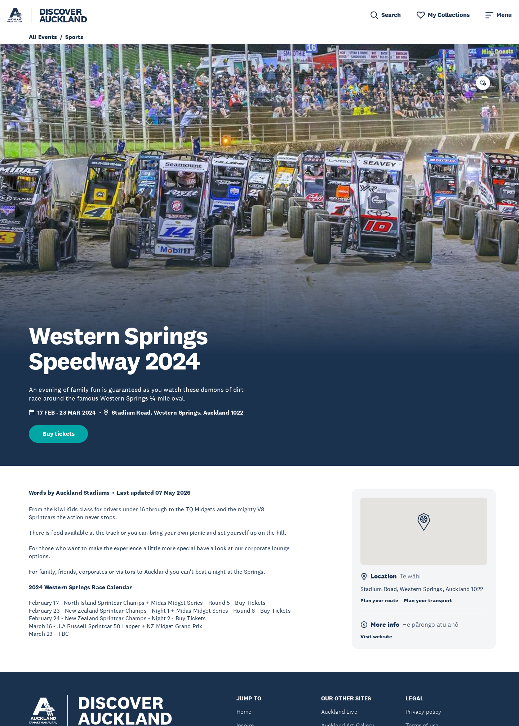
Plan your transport (428, 600)
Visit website (376, 636)
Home (244, 712)
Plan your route (379, 600)
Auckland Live (339, 712)
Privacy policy (423, 712)
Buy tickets (59, 434)
